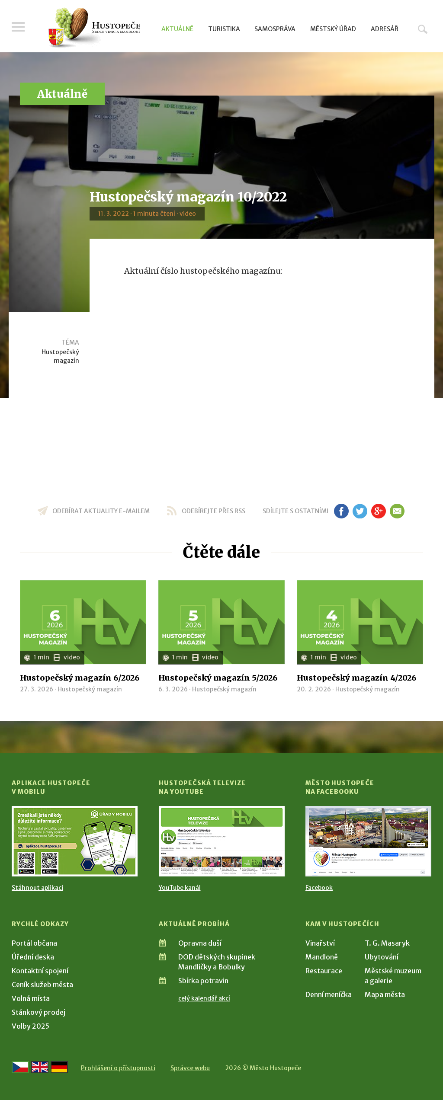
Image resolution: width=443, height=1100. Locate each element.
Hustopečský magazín (60, 356)
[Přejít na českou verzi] (20, 1067)
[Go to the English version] (39, 1067)
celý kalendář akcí (204, 998)
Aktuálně (177, 29)
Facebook (319, 888)
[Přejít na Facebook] (368, 841)
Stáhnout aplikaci (37, 888)
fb (341, 511)
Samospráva (274, 29)
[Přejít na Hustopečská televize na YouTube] (222, 841)
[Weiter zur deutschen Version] (59, 1067)
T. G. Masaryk (387, 943)
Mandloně (321, 957)
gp (378, 511)
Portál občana (34, 943)
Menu (18, 27)
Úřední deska (33, 957)
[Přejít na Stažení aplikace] (75, 841)
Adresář (384, 29)
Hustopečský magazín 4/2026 (357, 678)
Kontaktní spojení (40, 970)
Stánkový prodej (38, 1012)
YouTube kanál (180, 888)
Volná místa (31, 998)
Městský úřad (333, 29)
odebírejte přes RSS (213, 511)
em (396, 511)
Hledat (422, 29)
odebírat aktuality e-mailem (101, 511)
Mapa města (385, 994)
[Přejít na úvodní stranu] (94, 28)
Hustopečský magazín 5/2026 (218, 678)
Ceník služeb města (42, 984)
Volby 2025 (30, 1026)
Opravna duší (200, 943)
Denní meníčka (328, 994)
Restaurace (323, 970)
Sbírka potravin (203, 980)
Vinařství (320, 943)
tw (360, 511)
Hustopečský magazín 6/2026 (80, 678)
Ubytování (381, 957)
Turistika (224, 29)
